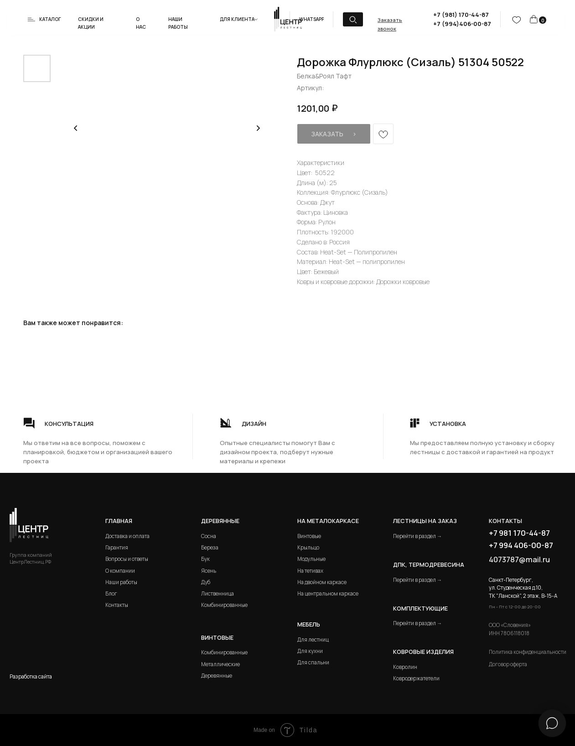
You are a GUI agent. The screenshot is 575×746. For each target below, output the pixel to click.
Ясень (208, 570)
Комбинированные (224, 604)
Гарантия (116, 547)
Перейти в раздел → (417, 536)
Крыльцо (308, 547)
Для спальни (313, 662)
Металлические (220, 664)
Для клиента (237, 19)
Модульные (311, 558)
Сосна (208, 536)
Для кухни (310, 651)
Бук (205, 558)
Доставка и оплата (127, 536)
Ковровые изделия (423, 652)
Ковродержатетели (416, 678)
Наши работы (121, 582)
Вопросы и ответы (126, 558)
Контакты (116, 604)
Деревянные (220, 521)
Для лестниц (313, 639)
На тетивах (310, 570)
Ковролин (405, 666)
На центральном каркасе (327, 593)
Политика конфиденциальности (527, 651)
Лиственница (217, 593)
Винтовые (309, 536)
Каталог (50, 19)
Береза (209, 547)
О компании (120, 570)
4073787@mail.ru (519, 559)
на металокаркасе (328, 521)
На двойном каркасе (322, 582)
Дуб (205, 582)
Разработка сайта (31, 676)
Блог (111, 593)
